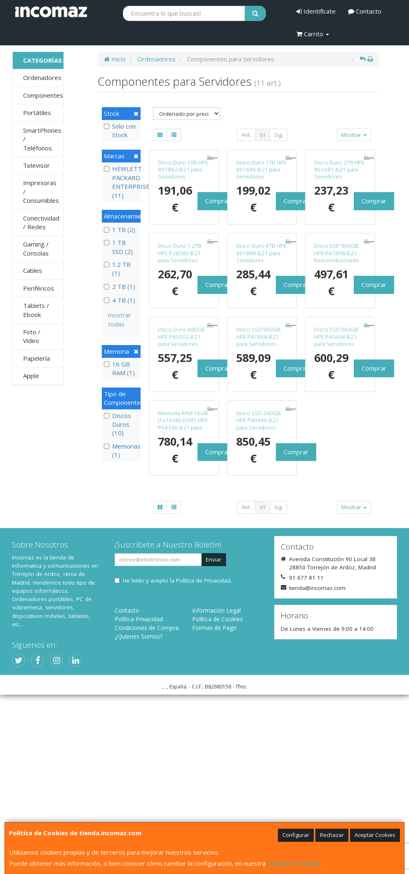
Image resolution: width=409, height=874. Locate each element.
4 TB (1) (119, 300)
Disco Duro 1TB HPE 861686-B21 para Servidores (261, 214)
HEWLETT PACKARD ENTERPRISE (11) (121, 181)
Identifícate (316, 11)
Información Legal (216, 790)
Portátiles (37, 112)
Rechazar (332, 835)
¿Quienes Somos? (138, 816)
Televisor (36, 165)
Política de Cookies (293, 863)
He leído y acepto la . (177, 760)
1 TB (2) (119, 230)
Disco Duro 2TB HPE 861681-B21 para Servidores (339, 214)
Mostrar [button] (354, 135)
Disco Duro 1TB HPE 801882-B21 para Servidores (183, 214)
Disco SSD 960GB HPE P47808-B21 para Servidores (258, 471)
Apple (31, 375)
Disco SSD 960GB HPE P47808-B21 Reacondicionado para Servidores (336, 346)
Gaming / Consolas (36, 248)
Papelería (36, 358)
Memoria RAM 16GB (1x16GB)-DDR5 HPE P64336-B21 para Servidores (183, 603)
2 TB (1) (119, 286)
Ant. (246, 135)
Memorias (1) (121, 450)
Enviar (213, 738)
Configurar (295, 835)
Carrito (312, 34)
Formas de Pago (214, 807)
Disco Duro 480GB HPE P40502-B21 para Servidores (181, 471)
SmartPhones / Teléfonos (42, 139)
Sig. (278, 135)
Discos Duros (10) (117, 424)
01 (263, 135)
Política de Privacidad (203, 760)
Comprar (217, 246)
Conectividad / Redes (41, 222)
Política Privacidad (139, 798)
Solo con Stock (120, 130)
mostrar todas (119, 319)
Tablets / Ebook (36, 309)
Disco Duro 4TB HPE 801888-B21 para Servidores (261, 343)
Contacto (364, 11)
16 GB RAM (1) (119, 368)
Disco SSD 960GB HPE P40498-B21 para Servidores (336, 471)
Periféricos (38, 288)
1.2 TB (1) (117, 268)
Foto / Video (31, 336)
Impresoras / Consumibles (41, 191)
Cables (32, 270)
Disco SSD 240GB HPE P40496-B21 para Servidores (258, 600)
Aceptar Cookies (375, 835)
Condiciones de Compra (147, 807)
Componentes (43, 95)
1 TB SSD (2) (118, 246)
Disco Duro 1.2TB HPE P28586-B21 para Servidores (180, 343)
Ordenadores (42, 77)
